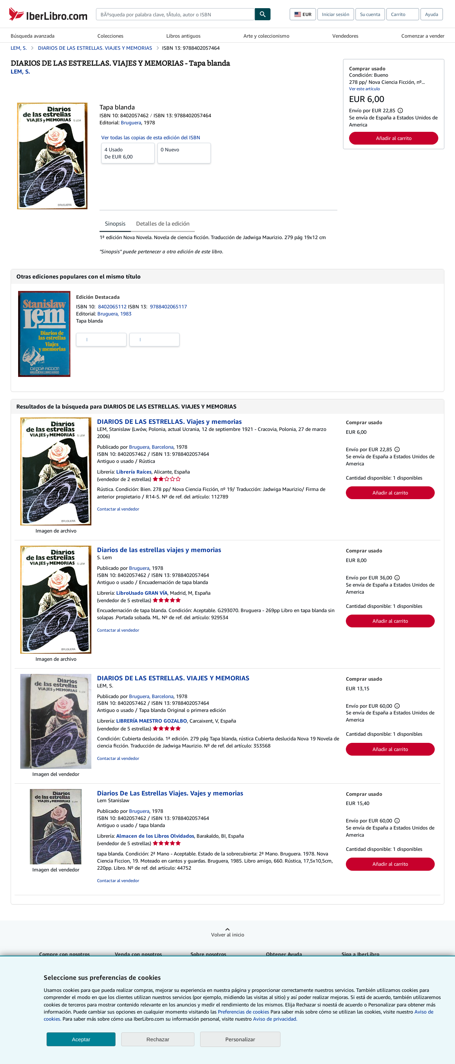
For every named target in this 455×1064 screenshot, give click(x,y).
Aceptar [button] (81, 1039)
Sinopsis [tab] (115, 223)
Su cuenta (370, 14)
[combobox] (175, 14)
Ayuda (431, 14)
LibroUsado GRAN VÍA (141, 593)
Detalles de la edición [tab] (162, 223)
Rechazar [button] (157, 1039)
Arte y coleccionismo (266, 36)
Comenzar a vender (422, 36)
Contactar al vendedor (118, 509)
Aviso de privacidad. (275, 1019)
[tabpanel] (218, 244)
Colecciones (110, 36)
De (128, 153)
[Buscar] (263, 14)
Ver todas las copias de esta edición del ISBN (150, 137)
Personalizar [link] (240, 1039)
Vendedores (345, 36)
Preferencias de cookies (243, 1012)
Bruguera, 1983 (114, 313)
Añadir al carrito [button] (394, 138)
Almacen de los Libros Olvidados (155, 836)
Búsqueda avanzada (32, 36)
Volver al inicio (227, 934)
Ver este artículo (364, 88)
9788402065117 (168, 306)
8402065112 (113, 306)
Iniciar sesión (335, 14)
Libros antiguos (183, 36)
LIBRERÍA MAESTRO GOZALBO (151, 721)
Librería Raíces (133, 472)
